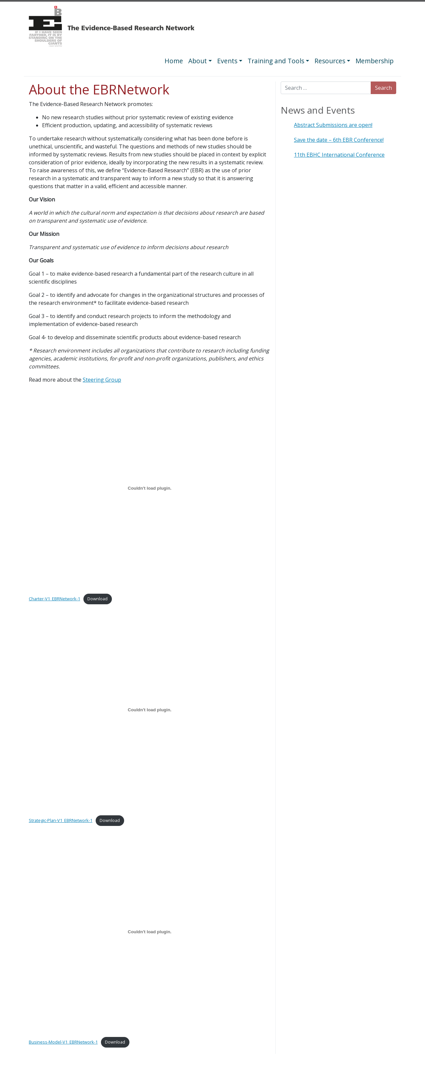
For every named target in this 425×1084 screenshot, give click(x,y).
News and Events (318, 110)
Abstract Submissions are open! (333, 125)
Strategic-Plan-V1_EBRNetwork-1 (60, 820)
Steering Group (102, 379)
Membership (374, 60)
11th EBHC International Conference (339, 154)
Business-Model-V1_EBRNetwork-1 (63, 1042)
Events (227, 60)
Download (97, 599)
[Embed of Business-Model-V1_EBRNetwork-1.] (149, 931)
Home (174, 60)
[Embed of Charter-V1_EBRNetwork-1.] (149, 488)
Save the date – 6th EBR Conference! (339, 139)
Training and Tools (276, 60)
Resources (329, 60)
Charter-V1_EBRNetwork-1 (54, 599)
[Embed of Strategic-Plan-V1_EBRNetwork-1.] (149, 710)
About (197, 60)
